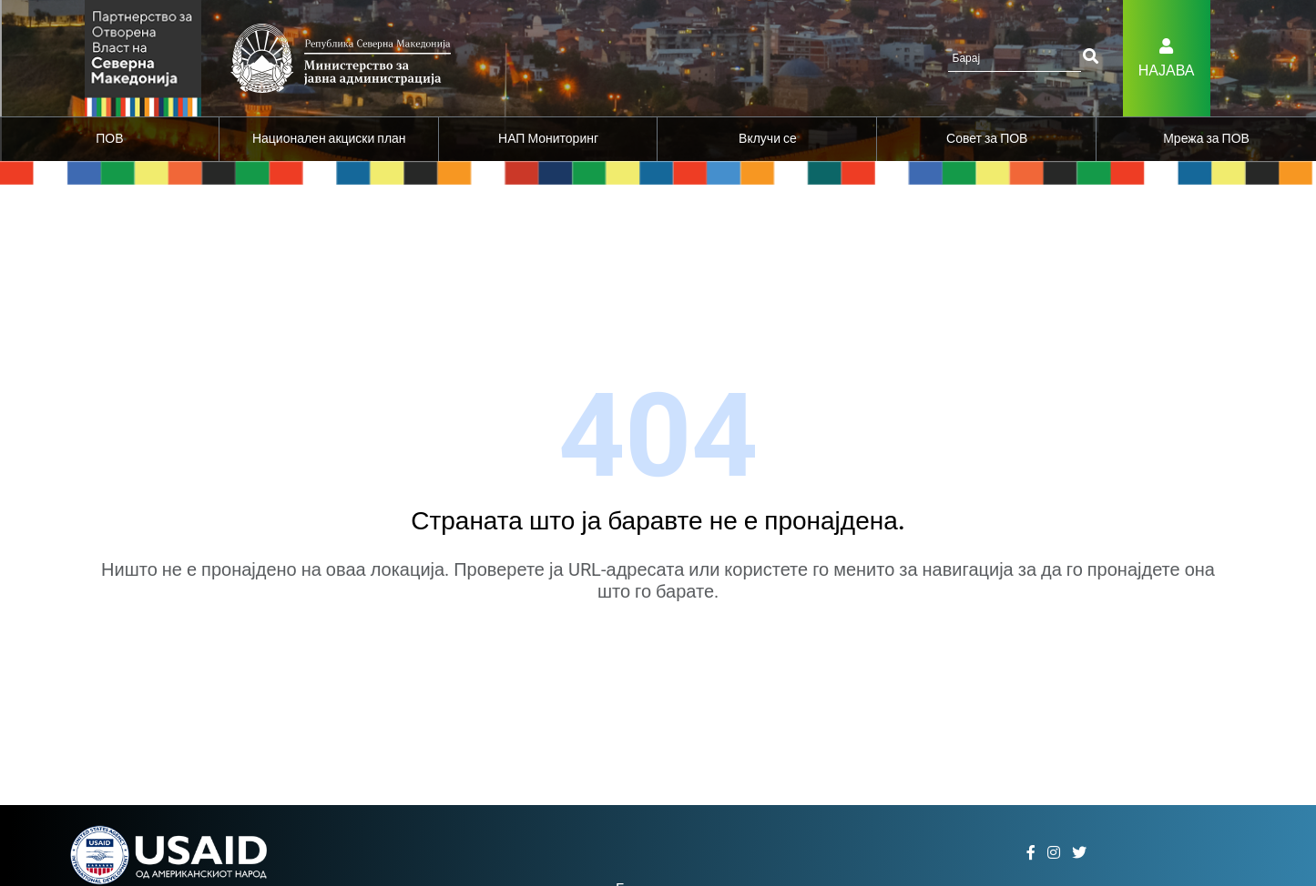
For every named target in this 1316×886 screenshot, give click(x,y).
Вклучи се (768, 138)
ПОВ (109, 138)
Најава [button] (1166, 70)
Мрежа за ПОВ (1206, 138)
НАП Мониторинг (548, 138)
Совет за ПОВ (986, 138)
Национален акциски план (329, 138)
